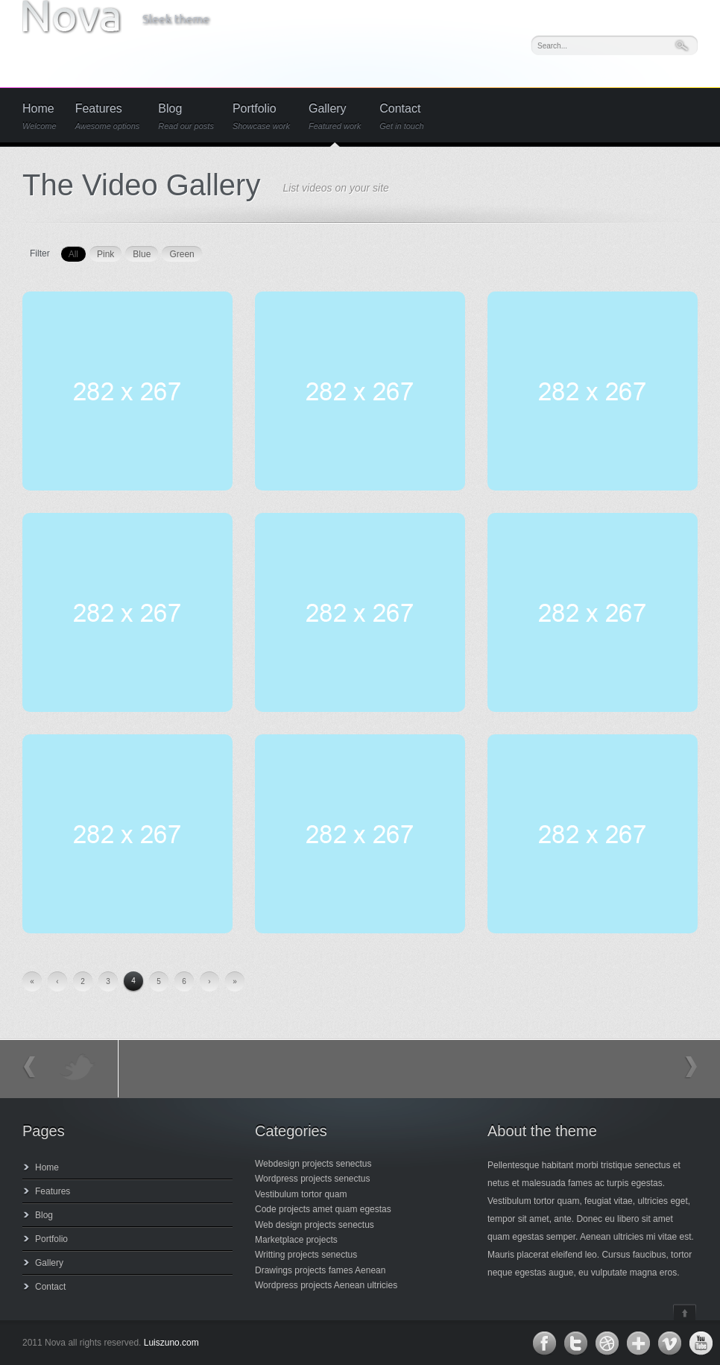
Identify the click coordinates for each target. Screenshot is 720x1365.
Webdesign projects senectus (313, 1163)
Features (107, 116)
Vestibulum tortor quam (301, 1194)
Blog (186, 116)
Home (39, 116)
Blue (142, 254)
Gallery (335, 116)
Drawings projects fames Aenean (320, 1270)
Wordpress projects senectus (312, 1178)
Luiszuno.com (171, 1342)
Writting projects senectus (306, 1254)
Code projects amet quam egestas (323, 1209)
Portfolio (261, 116)
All (73, 254)
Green (181, 254)
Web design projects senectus (314, 1225)
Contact (401, 116)
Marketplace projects (296, 1240)
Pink (105, 254)
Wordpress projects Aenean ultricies (326, 1285)
